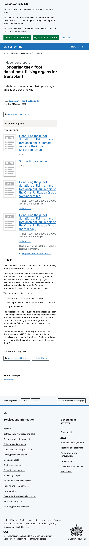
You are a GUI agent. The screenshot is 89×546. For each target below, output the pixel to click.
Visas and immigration (13, 501)
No (38, 401)
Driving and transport (13, 465)
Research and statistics (71, 447)
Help (5, 520)
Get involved (66, 471)
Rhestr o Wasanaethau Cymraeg (41, 523)
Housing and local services (16, 486)
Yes (27, 401)
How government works (71, 466)
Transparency (66, 461)
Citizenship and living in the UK (17, 449)
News (63, 437)
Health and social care (20, 53)
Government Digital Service (16, 527)
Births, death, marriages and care (19, 434)
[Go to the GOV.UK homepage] (12, 47)
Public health (37, 53)
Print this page (42, 358)
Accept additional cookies (17, 37)
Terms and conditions (13, 523)
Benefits (7, 428)
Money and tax (10, 491)
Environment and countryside (17, 480)
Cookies (23, 520)
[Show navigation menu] (72, 46)
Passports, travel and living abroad (19, 496)
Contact (58, 520)
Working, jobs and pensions (16, 506)
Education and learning (14, 470)
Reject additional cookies (46, 37)
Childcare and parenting (14, 444)
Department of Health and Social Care (25, 101)
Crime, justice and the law (15, 454)
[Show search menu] (82, 46)
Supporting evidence (33, 161)
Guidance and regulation (72, 442)
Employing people (11, 475)
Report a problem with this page (71, 401)
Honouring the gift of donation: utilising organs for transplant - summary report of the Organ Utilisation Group (36, 143)
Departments (66, 432)
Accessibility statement (40, 520)
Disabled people (11, 460)
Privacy (13, 520)
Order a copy (25, 208)
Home (5, 53)
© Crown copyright (76, 538)
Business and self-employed (16, 439)
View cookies (67, 37)
